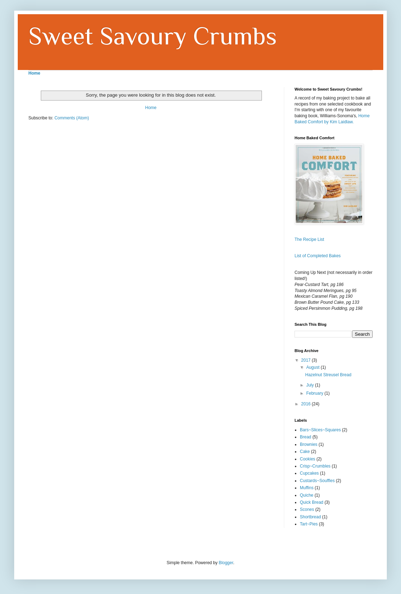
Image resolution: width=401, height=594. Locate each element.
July (310, 385)
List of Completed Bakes (318, 255)
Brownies (308, 444)
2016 (306, 403)
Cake (305, 451)
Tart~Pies (309, 524)
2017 (306, 360)
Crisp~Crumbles (315, 466)
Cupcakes (309, 473)
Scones (307, 509)
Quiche (306, 495)
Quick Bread (311, 502)
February (315, 393)
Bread (305, 436)
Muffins (306, 487)
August (313, 367)
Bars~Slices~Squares (320, 429)
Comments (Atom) (71, 117)
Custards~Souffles (317, 480)
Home (150, 107)
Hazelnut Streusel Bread (328, 374)
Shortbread (310, 516)
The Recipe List (309, 239)
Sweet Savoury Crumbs (152, 36)
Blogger (226, 562)
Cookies (307, 459)
